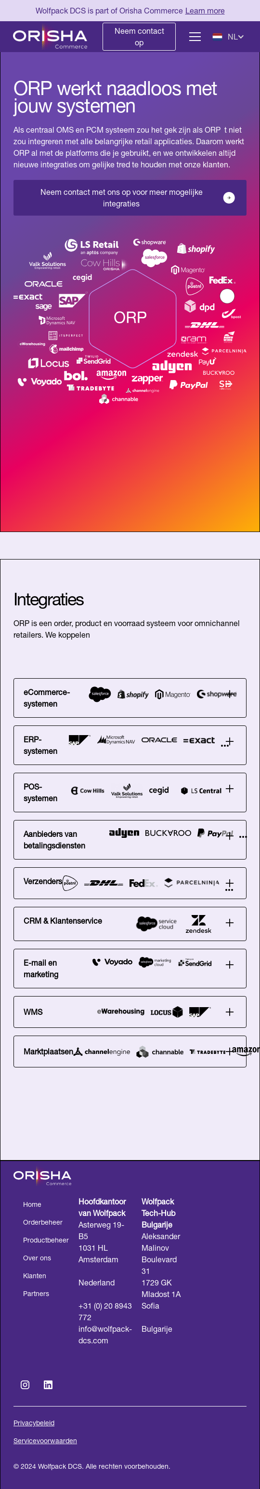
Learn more (205, 10)
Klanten (34, 1276)
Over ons (37, 1258)
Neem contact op (139, 37)
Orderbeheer (43, 1222)
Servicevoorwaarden (45, 1441)
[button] (193, 36)
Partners (36, 1294)
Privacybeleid (33, 1423)
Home (32, 1204)
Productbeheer (46, 1240)
